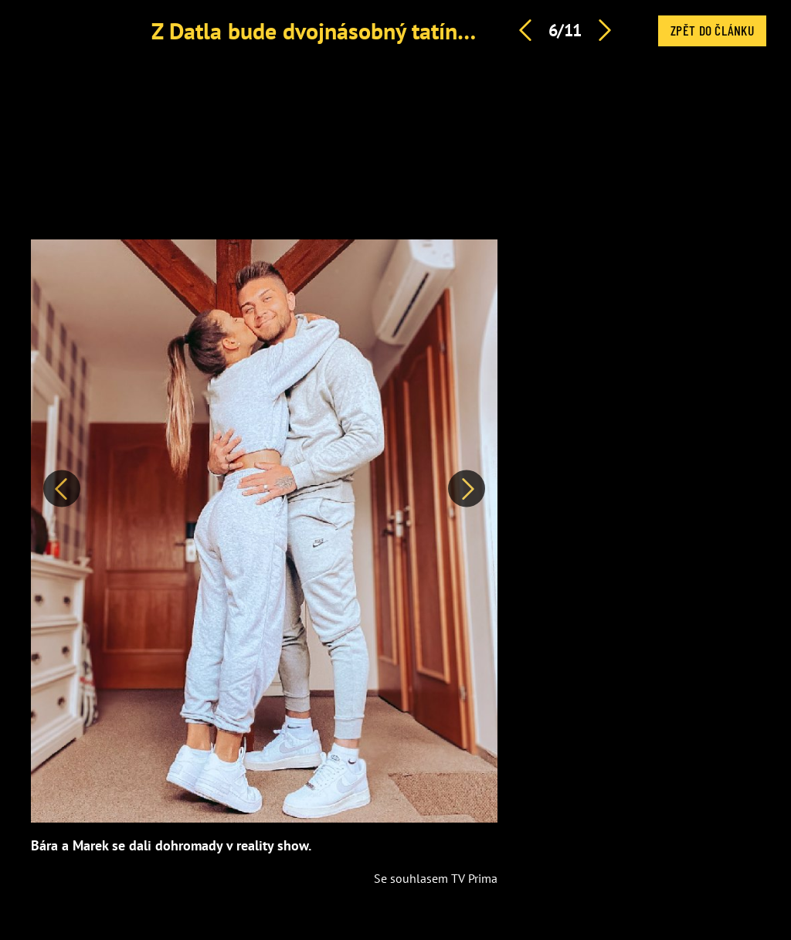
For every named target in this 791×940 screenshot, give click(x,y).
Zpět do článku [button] (712, 30)
